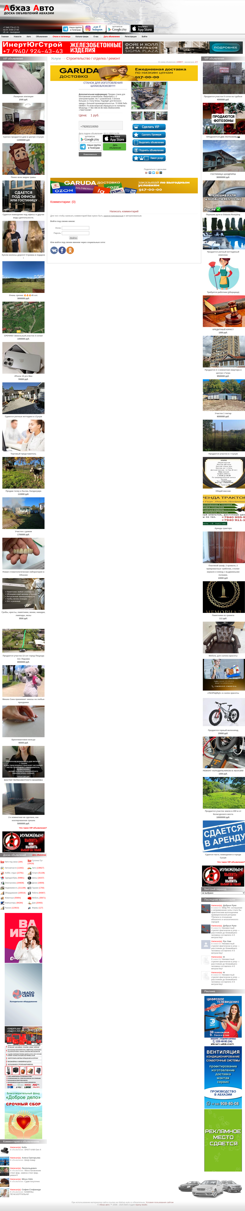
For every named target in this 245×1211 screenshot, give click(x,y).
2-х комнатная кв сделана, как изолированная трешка (23, 817)
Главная (5, 36)
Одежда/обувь (14, 878)
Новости (17, 36)
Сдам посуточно (32, 1181)
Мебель (39, 898)
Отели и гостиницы (61, 36)
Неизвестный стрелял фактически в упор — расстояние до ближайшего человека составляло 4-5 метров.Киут (225, 933)
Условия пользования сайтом (159, 1202)
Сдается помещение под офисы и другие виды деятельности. (23, 214)
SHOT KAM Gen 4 (32, 1149)
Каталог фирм (81, 36)
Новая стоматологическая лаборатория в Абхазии (23, 572)
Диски (38, 883)
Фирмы (37, 908)
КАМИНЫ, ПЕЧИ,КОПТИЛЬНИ (22, 1193)
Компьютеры (14, 903)
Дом (37, 903)
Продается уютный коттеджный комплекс (224, 252)
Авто (29, 36)
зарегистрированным (113, 216)
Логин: (58, 228)
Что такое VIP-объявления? (33, 828)
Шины (38, 878)
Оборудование (15, 893)
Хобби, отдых (14, 873)
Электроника (14, 883)
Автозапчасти (14, 868)
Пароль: (57, 233)
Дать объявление (112, 36)
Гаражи (38, 888)
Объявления (42, 36)
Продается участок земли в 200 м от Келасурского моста (224, 811)
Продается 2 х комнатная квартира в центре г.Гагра (224, 370)
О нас (95, 36)
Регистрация (131, 36)
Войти (144, 36)
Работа (38, 893)
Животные (13, 898)
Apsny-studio (141, 1205)
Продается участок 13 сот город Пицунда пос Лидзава (23, 655)
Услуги (38, 873)
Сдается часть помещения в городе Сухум (224, 854)
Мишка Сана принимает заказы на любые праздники (23, 699)
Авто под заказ (14, 862)
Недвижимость (15, 888)
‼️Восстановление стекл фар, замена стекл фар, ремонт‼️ (25, 1172)
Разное (12, 908)
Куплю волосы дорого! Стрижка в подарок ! (23, 255)
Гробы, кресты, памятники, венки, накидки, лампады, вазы (23, 612)
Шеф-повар (29, 1160)
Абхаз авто (104, 1205)
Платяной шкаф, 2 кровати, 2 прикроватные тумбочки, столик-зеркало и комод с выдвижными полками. (224, 568)
